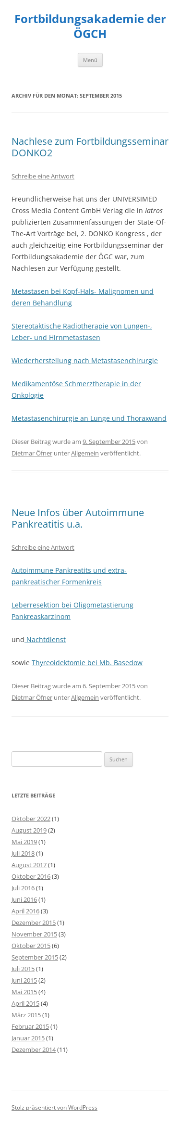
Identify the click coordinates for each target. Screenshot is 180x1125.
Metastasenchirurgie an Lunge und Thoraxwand (89, 418)
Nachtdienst (45, 639)
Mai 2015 (24, 991)
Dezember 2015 (34, 922)
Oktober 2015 (31, 945)
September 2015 (35, 957)
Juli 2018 (23, 853)
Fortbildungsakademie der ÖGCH (90, 26)
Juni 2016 (24, 899)
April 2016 (25, 911)
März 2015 (26, 1015)
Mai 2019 (24, 841)
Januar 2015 (28, 1038)
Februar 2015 (30, 1026)
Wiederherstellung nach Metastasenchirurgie (85, 360)
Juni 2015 (24, 980)
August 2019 (29, 830)
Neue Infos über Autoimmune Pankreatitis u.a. (78, 518)
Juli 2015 (23, 968)
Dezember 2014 (34, 1049)
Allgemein (85, 453)
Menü (90, 59)
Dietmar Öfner (32, 453)
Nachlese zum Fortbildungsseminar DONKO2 (90, 147)
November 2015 (34, 934)
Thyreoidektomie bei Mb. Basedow (87, 662)
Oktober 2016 (31, 876)
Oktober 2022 (31, 818)
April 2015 (25, 1003)
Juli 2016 (23, 888)
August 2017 (29, 864)
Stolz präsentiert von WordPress (54, 1107)
